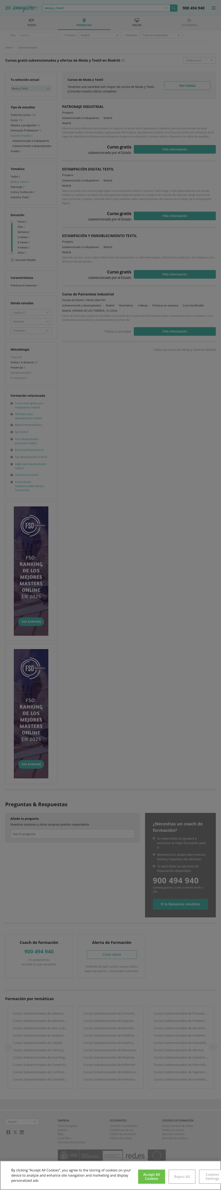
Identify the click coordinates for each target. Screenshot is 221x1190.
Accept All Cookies (151, 1176)
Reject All (182, 1176)
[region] (110, 1175)
